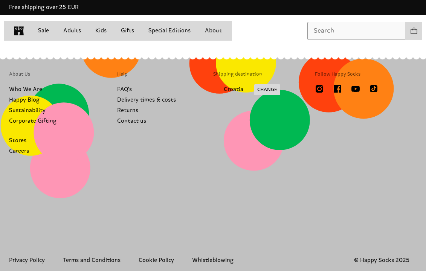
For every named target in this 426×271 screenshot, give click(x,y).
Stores (17, 140)
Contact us (131, 121)
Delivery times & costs (146, 100)
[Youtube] (356, 89)
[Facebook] (337, 89)
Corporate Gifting (32, 121)
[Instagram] (319, 89)
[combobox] (356, 31)
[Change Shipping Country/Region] (246, 90)
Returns (127, 110)
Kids (101, 30)
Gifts (127, 30)
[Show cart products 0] (413, 31)
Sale (43, 30)
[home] (19, 30)
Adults (72, 30)
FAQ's (124, 89)
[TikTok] (374, 89)
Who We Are (25, 89)
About (213, 30)
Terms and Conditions (92, 260)
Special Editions (169, 30)
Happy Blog (24, 100)
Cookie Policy (156, 260)
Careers (19, 151)
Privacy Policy (27, 260)
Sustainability (27, 110)
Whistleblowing (213, 260)
